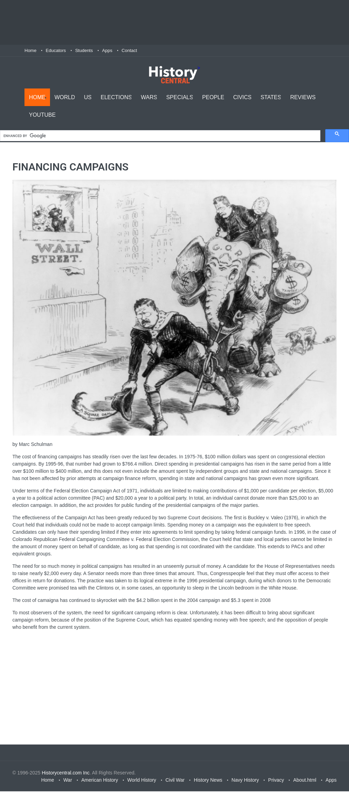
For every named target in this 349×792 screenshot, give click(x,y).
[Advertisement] (174, 22)
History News (208, 780)
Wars (149, 97)
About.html (304, 780)
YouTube (42, 114)
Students (84, 50)
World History (141, 780)
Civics (242, 97)
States (271, 97)
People (213, 97)
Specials (179, 97)
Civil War (175, 780)
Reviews (303, 97)
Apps (107, 50)
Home (30, 50)
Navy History (245, 780)
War (67, 780)
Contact (129, 50)
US (88, 97)
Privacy (276, 780)
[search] (159, 136)
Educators (56, 50)
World (64, 97)
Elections (116, 97)
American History (99, 780)
